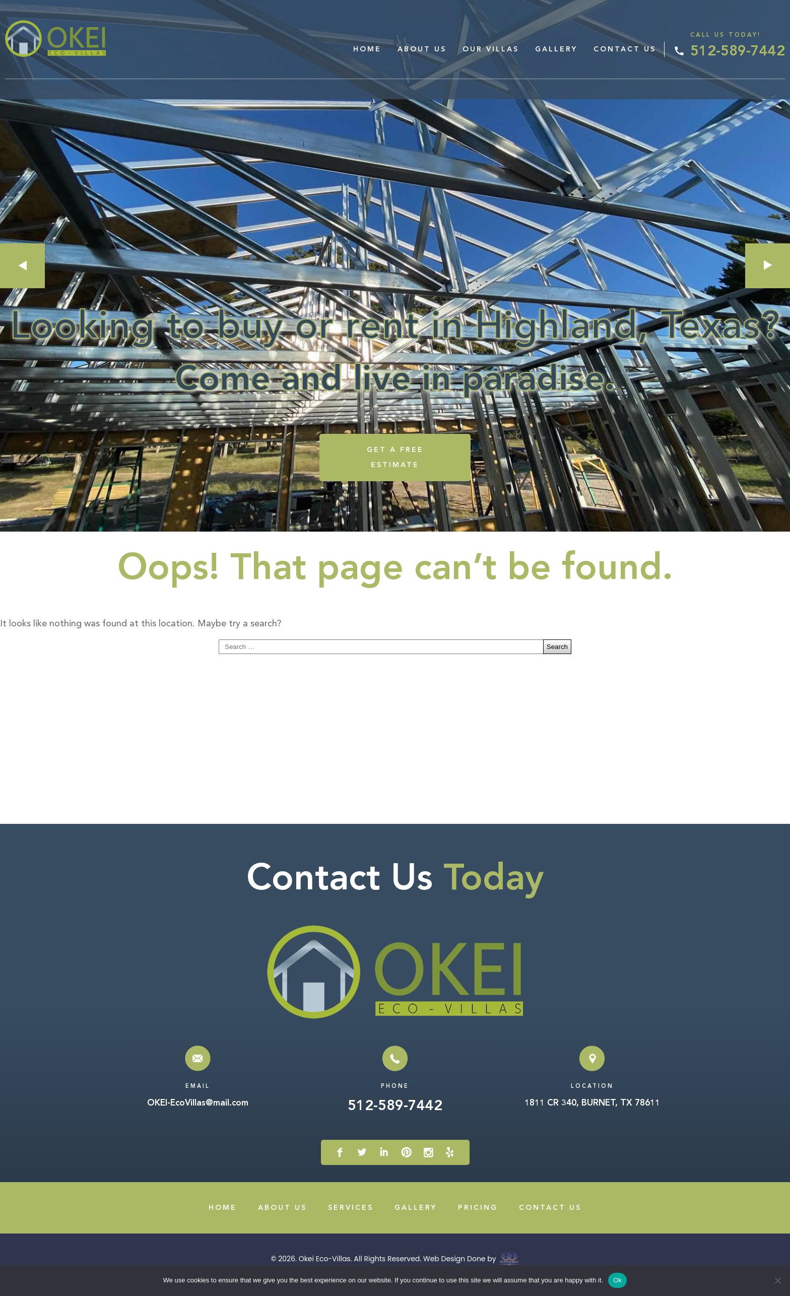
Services (350, 1219)
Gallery (556, 49)
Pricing (478, 1219)
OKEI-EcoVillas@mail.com (197, 1115)
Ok (617, 1280)
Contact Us (625, 49)
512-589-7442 (737, 52)
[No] (777, 1280)
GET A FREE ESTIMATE (395, 469)
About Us (422, 49)
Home (367, 49)
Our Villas (491, 49)
